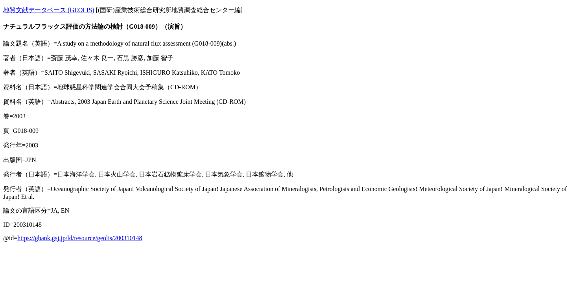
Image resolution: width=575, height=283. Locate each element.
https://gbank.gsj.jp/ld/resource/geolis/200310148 (79, 238)
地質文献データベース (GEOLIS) (48, 10)
